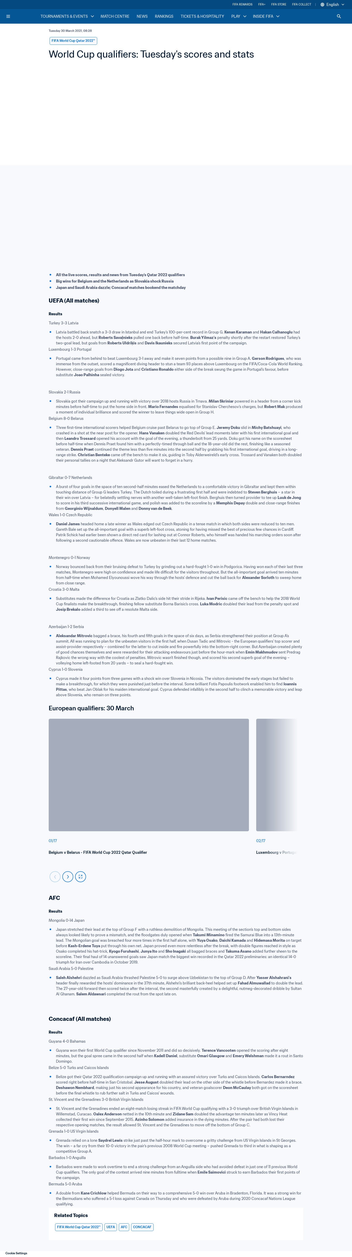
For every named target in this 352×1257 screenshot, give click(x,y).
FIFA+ (261, 4)
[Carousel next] (67, 876)
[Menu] (8, 16)
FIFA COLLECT (301, 4)
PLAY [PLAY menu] (239, 16)
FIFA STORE (278, 4)
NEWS (142, 16)
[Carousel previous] (55, 876)
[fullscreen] (80, 876)
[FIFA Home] (23, 16)
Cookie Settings (16, 1253)
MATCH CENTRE (115, 16)
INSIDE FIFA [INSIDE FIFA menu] (267, 16)
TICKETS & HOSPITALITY (202, 16)
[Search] (339, 16)
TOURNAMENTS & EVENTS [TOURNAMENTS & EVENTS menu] (68, 16)
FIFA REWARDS (242, 4)
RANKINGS (164, 16)
